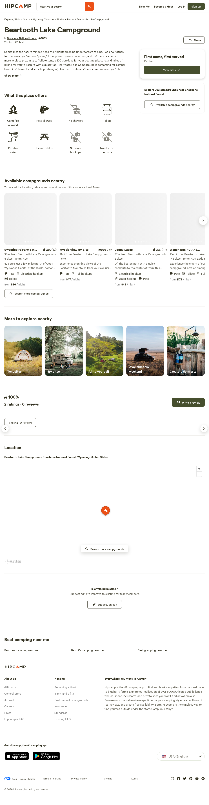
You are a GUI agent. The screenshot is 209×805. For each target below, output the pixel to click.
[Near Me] (144, 6)
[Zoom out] (199, 474)
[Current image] (25, 242)
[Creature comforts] (186, 351)
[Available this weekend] (145, 351)
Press (7, 713)
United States (22, 19)
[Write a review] (188, 402)
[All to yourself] (104, 351)
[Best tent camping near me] (21, 650)
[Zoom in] (199, 468)
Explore (8, 19)
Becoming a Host (65, 687)
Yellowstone (45, 60)
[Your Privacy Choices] (19, 779)
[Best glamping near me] (152, 650)
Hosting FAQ (62, 719)
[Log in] (181, 6)
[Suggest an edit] (104, 604)
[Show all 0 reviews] (20, 422)
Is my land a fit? (64, 693)
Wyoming (38, 19)
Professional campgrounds (71, 700)
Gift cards (10, 687)
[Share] (194, 40)
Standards (60, 713)
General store (12, 693)
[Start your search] (65, 6)
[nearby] (172, 104)
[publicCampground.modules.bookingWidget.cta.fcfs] (172, 70)
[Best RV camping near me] (87, 650)
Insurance (60, 706)
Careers (9, 706)
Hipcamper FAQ (14, 719)
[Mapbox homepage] (13, 561)
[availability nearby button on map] (104, 548)
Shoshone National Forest (59, 19)
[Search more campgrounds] (28, 293)
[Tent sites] (23, 351)
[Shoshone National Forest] (22, 38)
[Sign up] (196, 6)
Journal (9, 700)
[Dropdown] (181, 756)
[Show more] (11, 75)
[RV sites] (64, 351)
